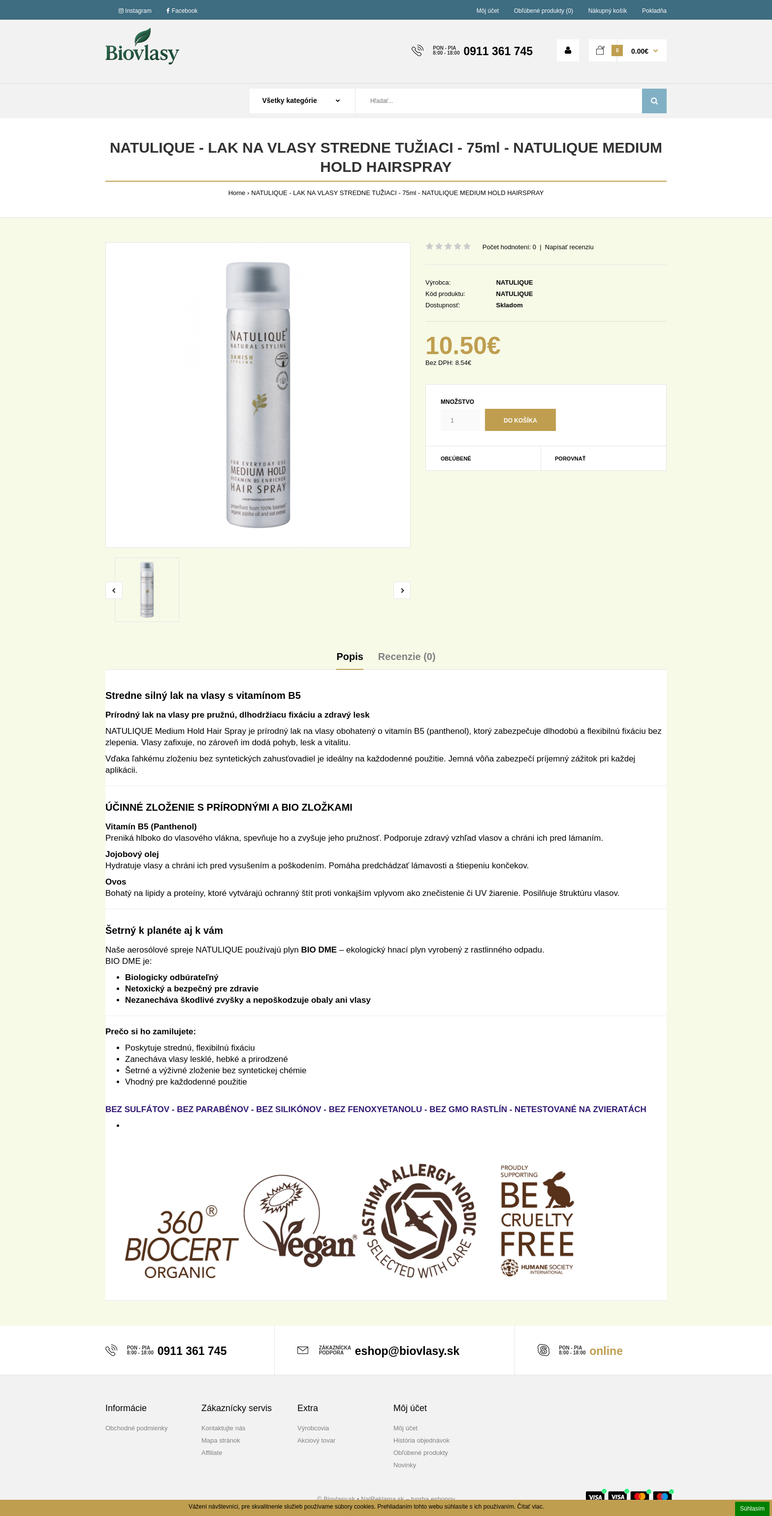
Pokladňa (654, 10)
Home (237, 193)
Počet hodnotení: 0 (509, 247)
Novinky (404, 1465)
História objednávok (421, 1440)
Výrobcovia (313, 1428)
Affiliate (211, 1452)
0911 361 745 (498, 51)
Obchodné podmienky (136, 1428)
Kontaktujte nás (223, 1428)
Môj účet (488, 10)
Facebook (181, 10)
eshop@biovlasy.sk (407, 1351)
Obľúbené (456, 458)
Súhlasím (752, 1508)
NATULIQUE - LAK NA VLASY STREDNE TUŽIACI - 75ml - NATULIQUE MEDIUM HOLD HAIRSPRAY (397, 193)
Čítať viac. (531, 1506)
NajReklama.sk (382, 1499)
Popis (349, 656)
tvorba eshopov (433, 1499)
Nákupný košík (607, 10)
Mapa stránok (220, 1440)
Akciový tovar (316, 1440)
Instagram (135, 10)
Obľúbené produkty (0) (543, 10)
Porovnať (570, 458)
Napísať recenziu (569, 247)
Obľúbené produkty (420, 1452)
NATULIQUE (514, 282)
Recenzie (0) (407, 656)
